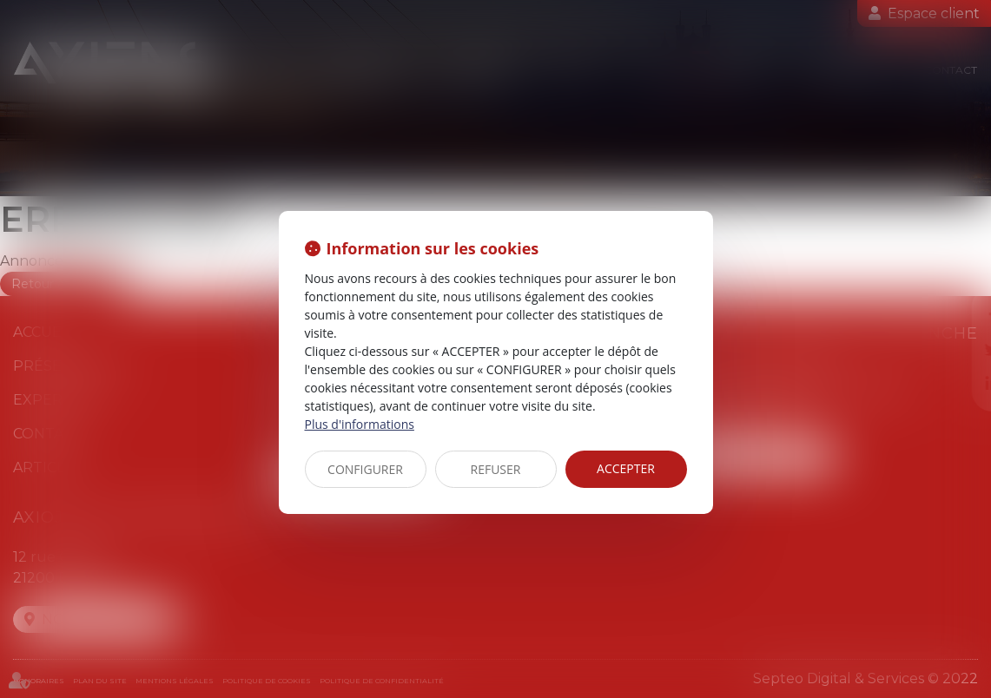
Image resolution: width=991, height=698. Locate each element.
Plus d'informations (359, 424)
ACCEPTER (626, 468)
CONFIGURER (365, 469)
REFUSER (496, 469)
